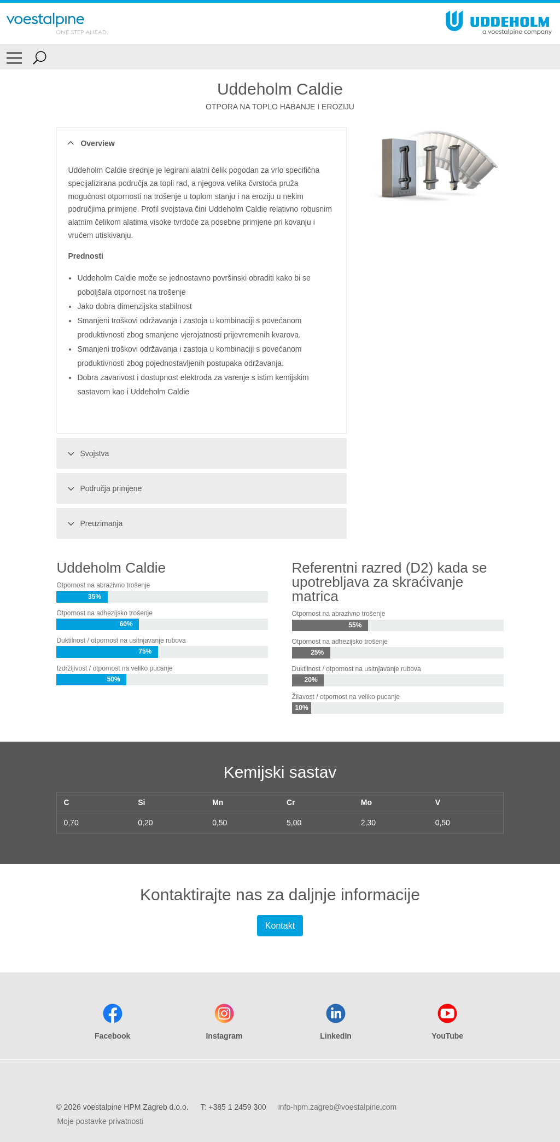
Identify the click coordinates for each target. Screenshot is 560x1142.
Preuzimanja (93, 523)
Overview (89, 143)
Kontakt (280, 925)
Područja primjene (103, 488)
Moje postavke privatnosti (100, 1121)
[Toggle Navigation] (14, 57)
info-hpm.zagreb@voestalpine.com (337, 1107)
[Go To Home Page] (57, 23)
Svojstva (86, 453)
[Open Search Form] (39, 57)
